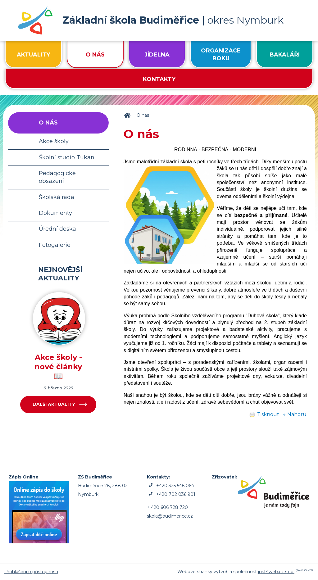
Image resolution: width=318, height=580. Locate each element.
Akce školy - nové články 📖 (58, 366)
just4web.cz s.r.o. (276, 571)
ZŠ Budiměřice (127, 115)
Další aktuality (54, 404)
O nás (143, 115)
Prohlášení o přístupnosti (31, 571)
